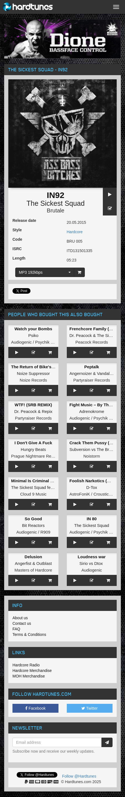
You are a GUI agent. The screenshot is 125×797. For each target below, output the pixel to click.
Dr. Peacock (81, 335)
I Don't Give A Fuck (33, 442)
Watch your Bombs (33, 328)
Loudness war (92, 556)
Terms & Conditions (29, 634)
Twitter (89, 708)
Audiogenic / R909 (33, 532)
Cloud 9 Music (33, 494)
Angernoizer (81, 373)
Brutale (55, 210)
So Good (33, 518)
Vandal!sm (106, 373)
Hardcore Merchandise (32, 670)
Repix (47, 411)
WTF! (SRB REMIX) (33, 404)
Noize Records (33, 380)
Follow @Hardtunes (79, 776)
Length (18, 258)
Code (17, 239)
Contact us (21, 623)
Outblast (44, 563)
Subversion (80, 449)
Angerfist (23, 563)
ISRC (17, 249)
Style (17, 230)
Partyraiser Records (91, 380)
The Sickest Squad (56, 203)
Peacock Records (91, 342)
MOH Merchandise (28, 676)
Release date (24, 220)
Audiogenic (91, 570)
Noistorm (91, 456)
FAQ (16, 629)
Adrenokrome (91, 411)
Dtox (98, 563)
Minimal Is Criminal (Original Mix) (44, 480)
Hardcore (75, 232)
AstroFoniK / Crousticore (92, 494)
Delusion (33, 556)
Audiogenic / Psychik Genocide (39, 342)
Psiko (33, 335)
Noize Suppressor (33, 373)
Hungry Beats (33, 449)
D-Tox (91, 487)
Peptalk (91, 366)
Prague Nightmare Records (36, 456)
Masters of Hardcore (33, 570)
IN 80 (92, 518)
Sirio (84, 563)
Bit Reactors (33, 525)
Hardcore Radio (26, 665)
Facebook (35, 708)
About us (20, 618)
